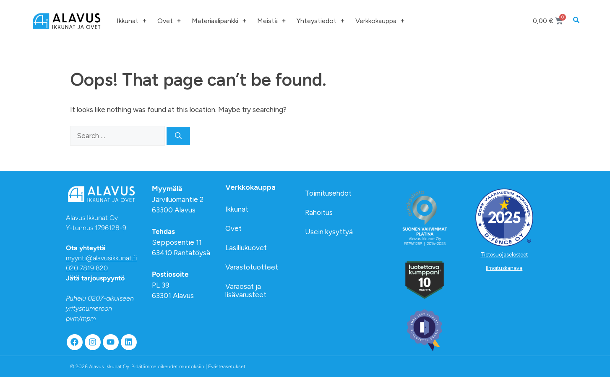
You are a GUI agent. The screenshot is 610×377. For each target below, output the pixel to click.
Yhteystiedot (320, 21)
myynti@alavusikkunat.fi (101, 258)
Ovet (169, 21)
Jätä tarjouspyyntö (95, 278)
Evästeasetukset (226, 366)
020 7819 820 (87, 268)
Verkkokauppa (379, 21)
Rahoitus (319, 212)
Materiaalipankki (219, 21)
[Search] (178, 136)
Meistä (271, 21)
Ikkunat (131, 21)
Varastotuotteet (251, 267)
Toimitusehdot (328, 193)
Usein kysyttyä (329, 232)
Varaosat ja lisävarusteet (245, 290)
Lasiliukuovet (246, 247)
